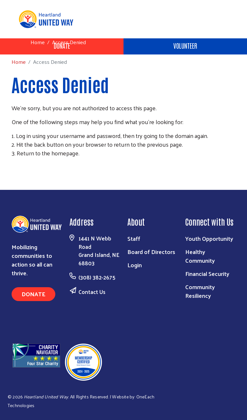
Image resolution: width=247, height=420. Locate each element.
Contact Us (91, 292)
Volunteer (185, 45)
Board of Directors (151, 252)
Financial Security (207, 273)
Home (38, 42)
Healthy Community (200, 256)
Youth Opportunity (209, 238)
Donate (33, 293)
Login (134, 265)
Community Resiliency (200, 291)
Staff (133, 238)
